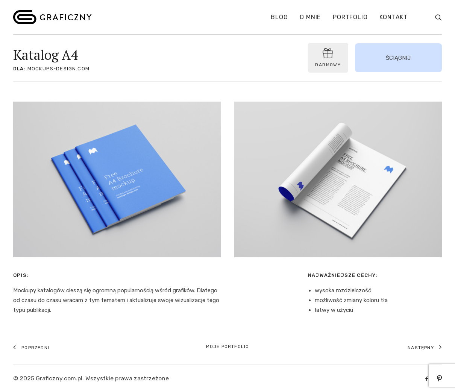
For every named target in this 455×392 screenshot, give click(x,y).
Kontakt (393, 17)
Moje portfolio (227, 346)
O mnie (310, 17)
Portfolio (350, 17)
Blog (279, 17)
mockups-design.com (58, 68)
